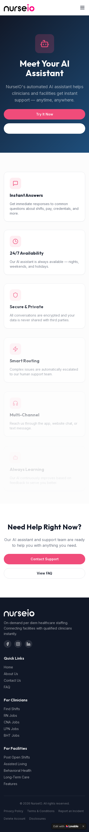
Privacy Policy (13, 811)
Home (8, 667)
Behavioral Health (17, 770)
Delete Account (14, 818)
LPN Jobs (11, 729)
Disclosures (37, 818)
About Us (11, 674)
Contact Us (12, 680)
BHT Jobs (11, 735)
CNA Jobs (11, 722)
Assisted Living (15, 764)
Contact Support (45, 559)
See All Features (44, 128)
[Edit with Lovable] (66, 826)
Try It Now (44, 114)
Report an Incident (71, 811)
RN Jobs (10, 715)
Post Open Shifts (17, 757)
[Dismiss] (83, 826)
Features (10, 784)
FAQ (7, 687)
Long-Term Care (16, 777)
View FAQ (44, 573)
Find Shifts (12, 709)
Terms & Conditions (41, 811)
